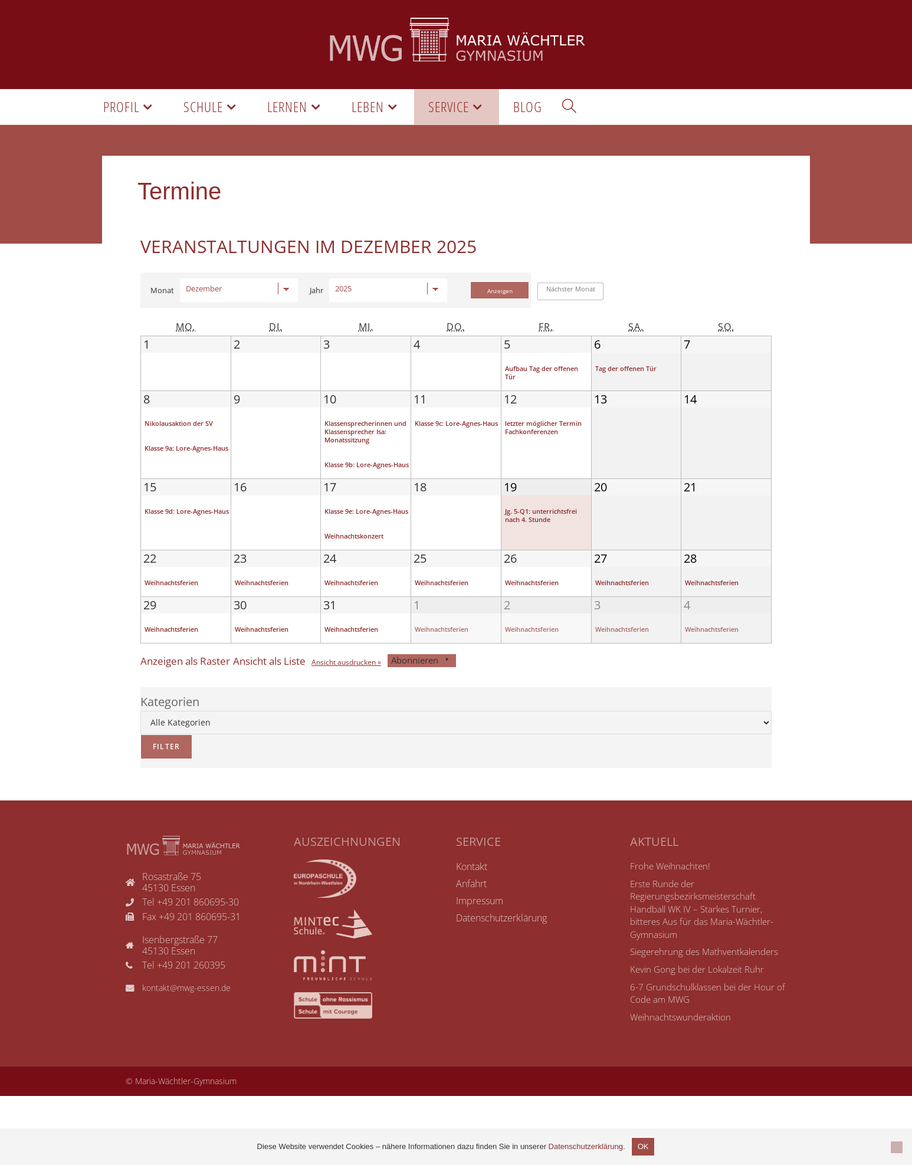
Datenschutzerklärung (586, 1146)
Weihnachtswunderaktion (683, 1085)
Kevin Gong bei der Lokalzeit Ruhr (701, 1038)
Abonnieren (467, 729)
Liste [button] (292, 730)
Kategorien (169, 771)
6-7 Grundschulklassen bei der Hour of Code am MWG (706, 1062)
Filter (160, 812)
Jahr (316, 298)
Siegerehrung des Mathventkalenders (708, 1021)
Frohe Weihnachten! (672, 934)
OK (643, 1146)
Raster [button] (193, 730)
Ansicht (381, 731)
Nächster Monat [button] (570, 298)
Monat (162, 298)
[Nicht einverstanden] (896, 1147)
